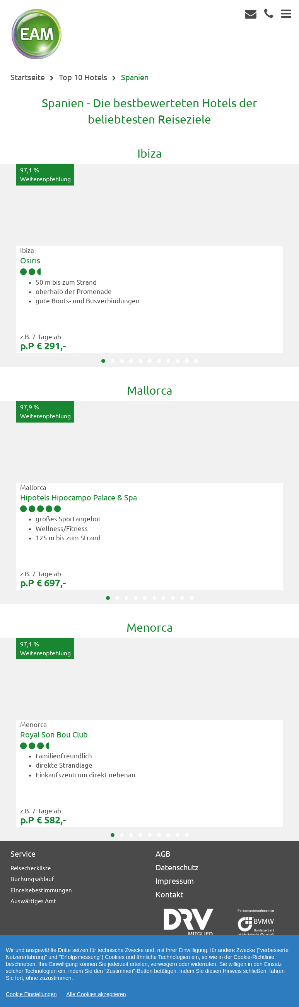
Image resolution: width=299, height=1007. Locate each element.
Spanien (135, 77)
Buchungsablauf (32, 879)
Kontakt (169, 894)
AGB (163, 853)
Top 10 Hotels (83, 77)
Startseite (27, 77)
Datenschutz (176, 867)
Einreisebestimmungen (41, 890)
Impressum (174, 880)
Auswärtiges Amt (33, 901)
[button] (103, 361)
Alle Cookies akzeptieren (96, 994)
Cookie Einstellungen (31, 994)
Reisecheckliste (30, 868)
